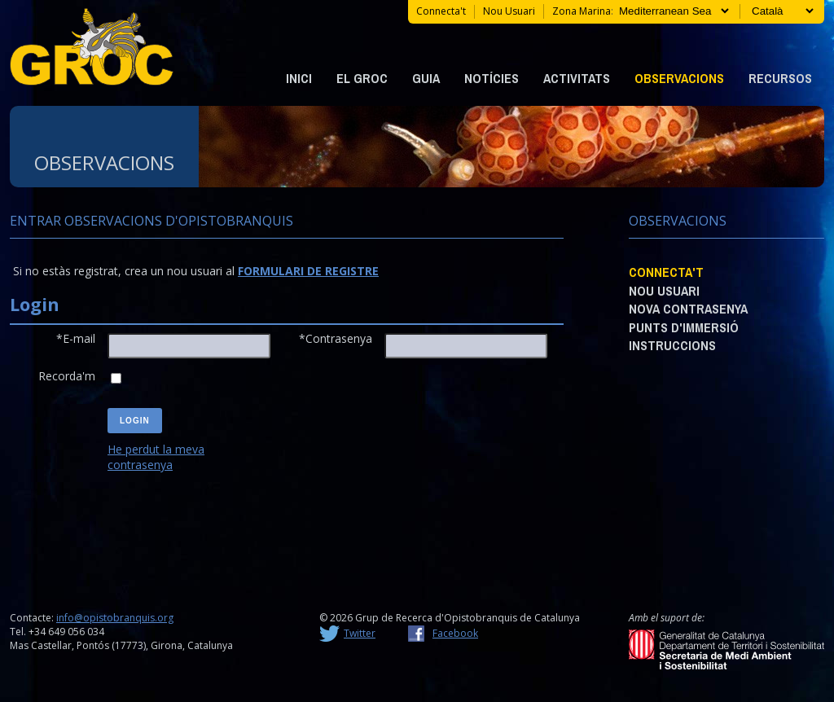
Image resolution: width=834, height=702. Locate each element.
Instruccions (672, 345)
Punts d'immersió (684, 327)
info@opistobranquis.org (114, 618)
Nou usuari (509, 11)
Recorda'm (66, 376)
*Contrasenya (335, 338)
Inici (299, 78)
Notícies (491, 78)
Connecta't (441, 11)
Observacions (679, 78)
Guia (426, 78)
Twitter (359, 633)
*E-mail (75, 338)
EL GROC (362, 78)
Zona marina (581, 11)
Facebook (455, 633)
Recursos (780, 78)
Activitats (576, 78)
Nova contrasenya (688, 309)
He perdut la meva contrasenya (156, 457)
